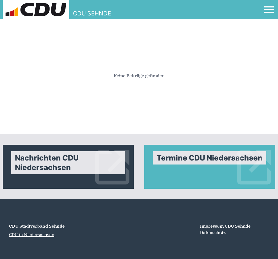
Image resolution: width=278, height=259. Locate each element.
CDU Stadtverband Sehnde (37, 226)
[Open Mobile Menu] (269, 9)
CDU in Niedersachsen (31, 234)
